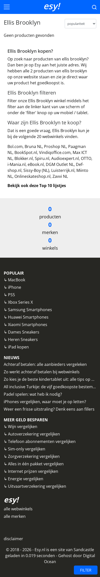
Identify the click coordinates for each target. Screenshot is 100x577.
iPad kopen (18, 347)
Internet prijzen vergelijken (33, 471)
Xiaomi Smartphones (27, 324)
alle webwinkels (18, 509)
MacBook (16, 280)
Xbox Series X (20, 302)
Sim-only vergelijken (26, 449)
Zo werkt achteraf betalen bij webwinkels (42, 372)
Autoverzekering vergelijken (34, 434)
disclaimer (13, 538)
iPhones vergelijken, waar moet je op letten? (45, 401)
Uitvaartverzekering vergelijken (37, 486)
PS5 (11, 294)
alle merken (15, 516)
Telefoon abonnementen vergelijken (42, 441)
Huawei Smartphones (28, 317)
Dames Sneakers (23, 332)
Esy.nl (40, 549)
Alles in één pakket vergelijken (36, 464)
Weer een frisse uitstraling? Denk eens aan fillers (49, 409)
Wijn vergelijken (22, 426)
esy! (51, 6)
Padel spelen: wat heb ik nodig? (33, 394)
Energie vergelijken (25, 478)
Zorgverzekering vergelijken (34, 456)
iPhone (14, 287)
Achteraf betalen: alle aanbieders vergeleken (45, 364)
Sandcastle (84, 549)
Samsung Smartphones (30, 309)
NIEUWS (11, 357)
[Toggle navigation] (6, 7)
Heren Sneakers (23, 339)
